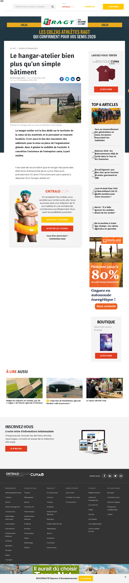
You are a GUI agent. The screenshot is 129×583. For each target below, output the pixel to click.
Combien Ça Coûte (73, 497)
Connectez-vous (57, 238)
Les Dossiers (92, 519)
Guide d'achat (72, 488)
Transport (8, 560)
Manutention (10, 529)
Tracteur (8, 497)
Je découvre (106, 89)
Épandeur (8, 546)
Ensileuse (8, 541)
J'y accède (85, 578)
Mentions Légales (113, 502)
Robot (7, 555)
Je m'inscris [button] (16, 448)
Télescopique (28, 497)
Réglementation (94, 493)
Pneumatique (29, 512)
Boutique (110, 493)
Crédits (109, 514)
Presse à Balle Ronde (54, 524)
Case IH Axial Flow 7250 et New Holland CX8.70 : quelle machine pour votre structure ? (106, 192)
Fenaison (8, 550)
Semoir (7, 502)
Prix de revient (71, 502)
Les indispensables (94, 524)
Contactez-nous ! (113, 497)
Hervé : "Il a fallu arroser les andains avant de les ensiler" (105, 210)
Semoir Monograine (12, 507)
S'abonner (113, 6)
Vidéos (90, 510)
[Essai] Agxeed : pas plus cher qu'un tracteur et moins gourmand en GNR (107, 173)
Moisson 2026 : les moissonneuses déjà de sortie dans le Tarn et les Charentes (106, 155)
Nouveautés (10, 488)
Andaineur (51, 538)
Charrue (50, 497)
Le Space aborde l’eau (96, 401)
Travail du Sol (10, 512)
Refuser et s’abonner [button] (57, 219)
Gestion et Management (28, 48)
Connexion (89, 6)
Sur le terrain (93, 505)
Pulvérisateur (10, 524)
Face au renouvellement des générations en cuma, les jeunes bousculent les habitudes (107, 135)
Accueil (13, 48)
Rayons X (51, 488)
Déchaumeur (52, 547)
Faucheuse (51, 543)
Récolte (26, 547)
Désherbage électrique (13, 493)
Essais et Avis (30, 488)
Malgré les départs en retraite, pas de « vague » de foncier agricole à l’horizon (24, 402)
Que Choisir (70, 493)
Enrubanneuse (52, 493)
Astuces (91, 514)
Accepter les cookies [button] (57, 228)
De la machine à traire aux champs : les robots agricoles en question (106, 226)
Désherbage (28, 543)
